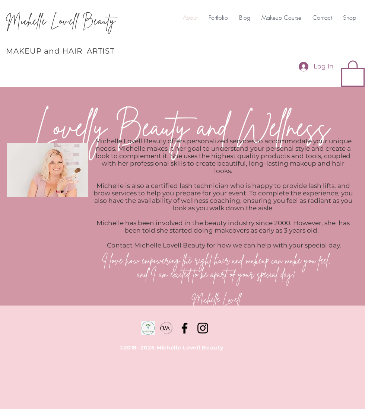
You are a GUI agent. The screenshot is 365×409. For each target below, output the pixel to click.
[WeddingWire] (148, 328)
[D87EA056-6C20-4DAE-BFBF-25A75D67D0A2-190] (166, 328)
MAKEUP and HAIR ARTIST (60, 51)
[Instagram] (203, 328)
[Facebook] (184, 328)
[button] (353, 73)
